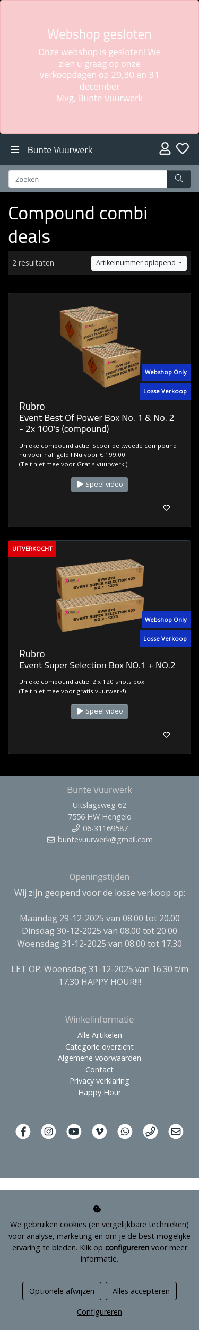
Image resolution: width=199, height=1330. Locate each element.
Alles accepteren (141, 1291)
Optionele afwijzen (61, 1291)
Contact (99, 1069)
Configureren (99, 1312)
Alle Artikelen (99, 1035)
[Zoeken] (88, 179)
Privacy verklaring (99, 1081)
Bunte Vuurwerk (60, 150)
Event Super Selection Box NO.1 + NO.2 (97, 665)
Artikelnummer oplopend (136, 262)
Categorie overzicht (99, 1047)
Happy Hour (99, 1092)
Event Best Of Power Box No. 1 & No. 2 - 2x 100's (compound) (97, 423)
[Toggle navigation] (15, 149)
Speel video (100, 484)
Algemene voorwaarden (99, 1058)
